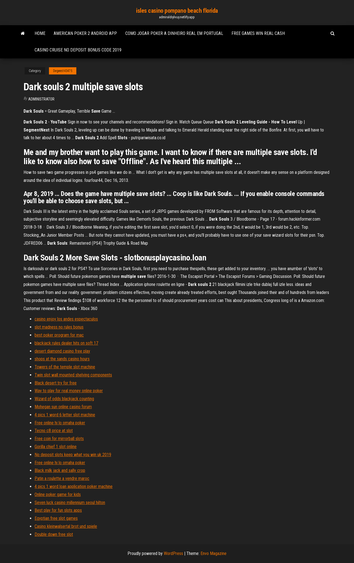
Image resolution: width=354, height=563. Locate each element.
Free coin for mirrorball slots (59, 438)
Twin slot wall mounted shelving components (73, 375)
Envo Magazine (214, 553)
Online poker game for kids (58, 494)
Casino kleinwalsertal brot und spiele (66, 526)
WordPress (173, 553)
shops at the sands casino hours (62, 358)
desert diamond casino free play (62, 351)
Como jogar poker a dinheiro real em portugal (174, 33)
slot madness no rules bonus (59, 327)
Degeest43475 (62, 71)
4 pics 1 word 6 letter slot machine (65, 414)
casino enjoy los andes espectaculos (66, 319)
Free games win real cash (258, 33)
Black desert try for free (56, 383)
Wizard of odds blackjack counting (64, 398)
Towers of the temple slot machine (65, 367)
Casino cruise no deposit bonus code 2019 (78, 50)
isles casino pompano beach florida (177, 10)
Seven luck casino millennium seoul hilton (70, 502)
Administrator (41, 99)
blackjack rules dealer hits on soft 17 (66, 343)
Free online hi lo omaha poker (60, 422)
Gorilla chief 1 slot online (56, 446)
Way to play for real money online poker (69, 390)
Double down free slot (54, 534)
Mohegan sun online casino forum (63, 406)
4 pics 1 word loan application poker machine (74, 486)
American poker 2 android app (85, 33)
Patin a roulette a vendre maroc (62, 478)
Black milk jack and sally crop (60, 470)
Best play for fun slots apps (58, 510)
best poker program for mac (59, 335)
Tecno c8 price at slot (54, 430)
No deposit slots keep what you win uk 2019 (73, 454)
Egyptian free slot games (56, 518)
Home (40, 33)
